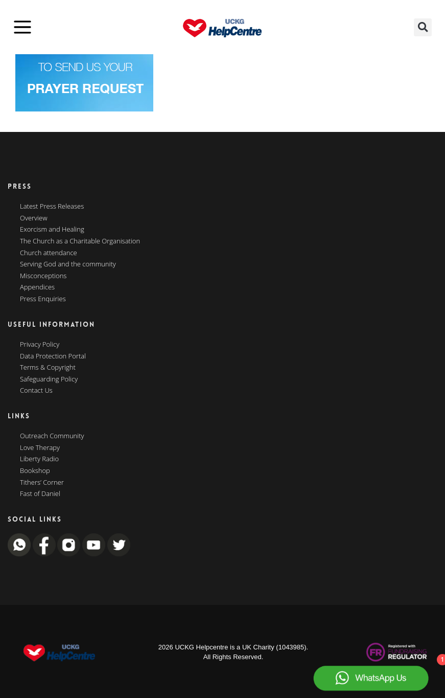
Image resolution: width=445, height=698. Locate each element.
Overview (34, 218)
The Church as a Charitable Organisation (80, 241)
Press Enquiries (43, 299)
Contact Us (36, 391)
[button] (423, 27)
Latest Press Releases (52, 206)
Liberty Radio (39, 459)
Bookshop (35, 471)
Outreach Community (52, 436)
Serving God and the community (68, 264)
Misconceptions (43, 276)
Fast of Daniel (40, 494)
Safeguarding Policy (49, 379)
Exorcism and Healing (52, 230)
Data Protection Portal (53, 356)
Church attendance (48, 253)
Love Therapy (40, 448)
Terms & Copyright (48, 368)
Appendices (37, 287)
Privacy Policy (39, 345)
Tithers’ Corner (42, 483)
